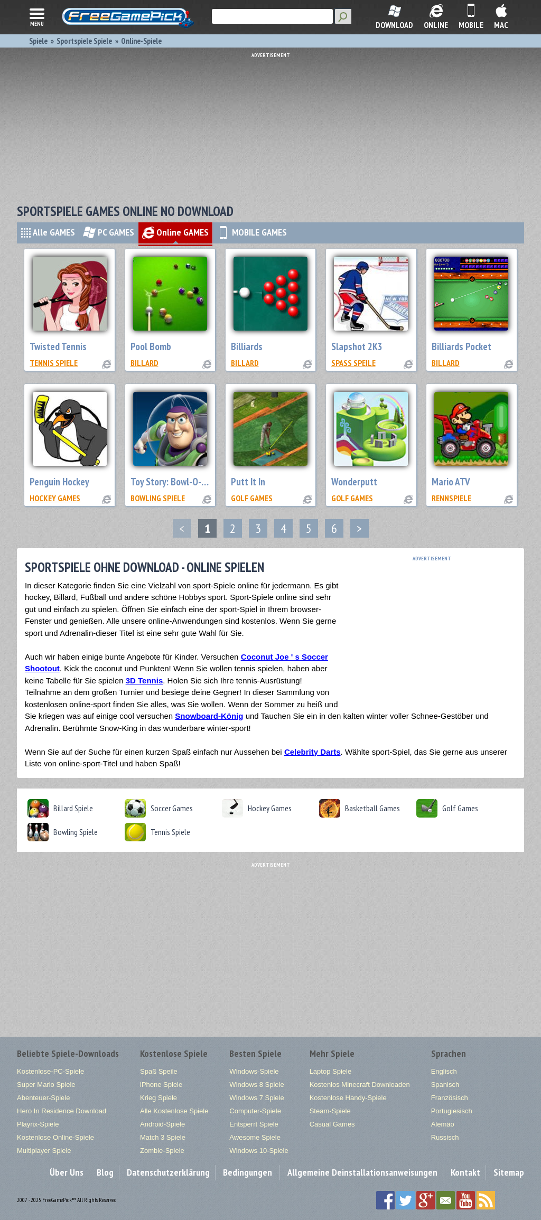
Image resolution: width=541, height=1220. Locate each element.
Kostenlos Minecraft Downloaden (360, 1084)
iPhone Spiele (161, 1084)
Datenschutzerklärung (168, 1172)
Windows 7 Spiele (256, 1098)
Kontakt (465, 1172)
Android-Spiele (162, 1124)
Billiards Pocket (461, 346)
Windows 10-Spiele (258, 1151)
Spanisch (445, 1084)
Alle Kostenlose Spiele (174, 1111)
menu (37, 16)
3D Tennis (144, 680)
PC (108, 232)
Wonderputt (354, 481)
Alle (48, 232)
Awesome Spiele (255, 1137)
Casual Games (332, 1124)
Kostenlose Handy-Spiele (348, 1098)
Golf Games (252, 498)
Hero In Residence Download (61, 1111)
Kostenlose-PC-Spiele (50, 1071)
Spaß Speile (353, 363)
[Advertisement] (273, 124)
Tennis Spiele (54, 363)
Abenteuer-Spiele (43, 1098)
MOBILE (252, 232)
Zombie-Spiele (162, 1151)
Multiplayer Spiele (44, 1151)
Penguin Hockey (59, 481)
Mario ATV (451, 481)
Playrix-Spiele (38, 1124)
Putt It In (248, 481)
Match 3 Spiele (162, 1137)
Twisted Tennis (58, 346)
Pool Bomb (150, 346)
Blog (105, 1172)
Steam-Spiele (330, 1111)
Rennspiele (451, 498)
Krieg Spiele (158, 1098)
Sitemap (508, 1172)
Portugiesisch (451, 1111)
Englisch (444, 1071)
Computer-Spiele (255, 1111)
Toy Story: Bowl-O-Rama (176, 481)
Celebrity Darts (312, 751)
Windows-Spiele (253, 1071)
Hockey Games (55, 498)
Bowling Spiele (157, 498)
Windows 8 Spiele (256, 1084)
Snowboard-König (209, 715)
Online (175, 232)
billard (144, 363)
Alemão (442, 1124)
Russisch (445, 1137)
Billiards (247, 346)
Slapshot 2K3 (357, 346)
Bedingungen (247, 1172)
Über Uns (66, 1172)
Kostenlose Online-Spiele (55, 1137)
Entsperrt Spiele (253, 1124)
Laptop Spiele (331, 1071)
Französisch (449, 1098)
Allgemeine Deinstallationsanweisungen (362, 1172)
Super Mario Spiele (46, 1084)
